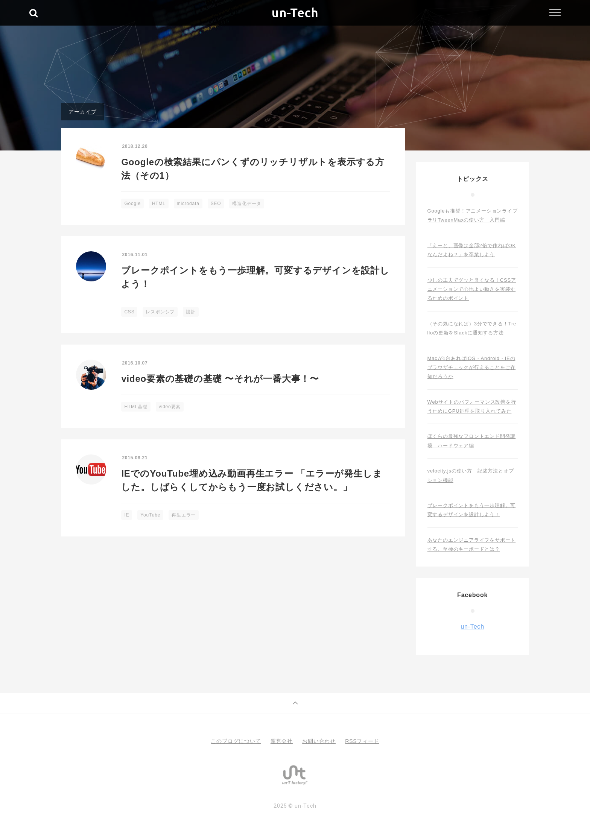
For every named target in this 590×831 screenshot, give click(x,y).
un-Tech (295, 13)
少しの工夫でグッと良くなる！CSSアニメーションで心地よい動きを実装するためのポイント (471, 289)
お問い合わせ (319, 741)
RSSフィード (362, 741)
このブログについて (236, 741)
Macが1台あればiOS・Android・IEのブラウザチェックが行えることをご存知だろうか (471, 367)
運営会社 (282, 741)
